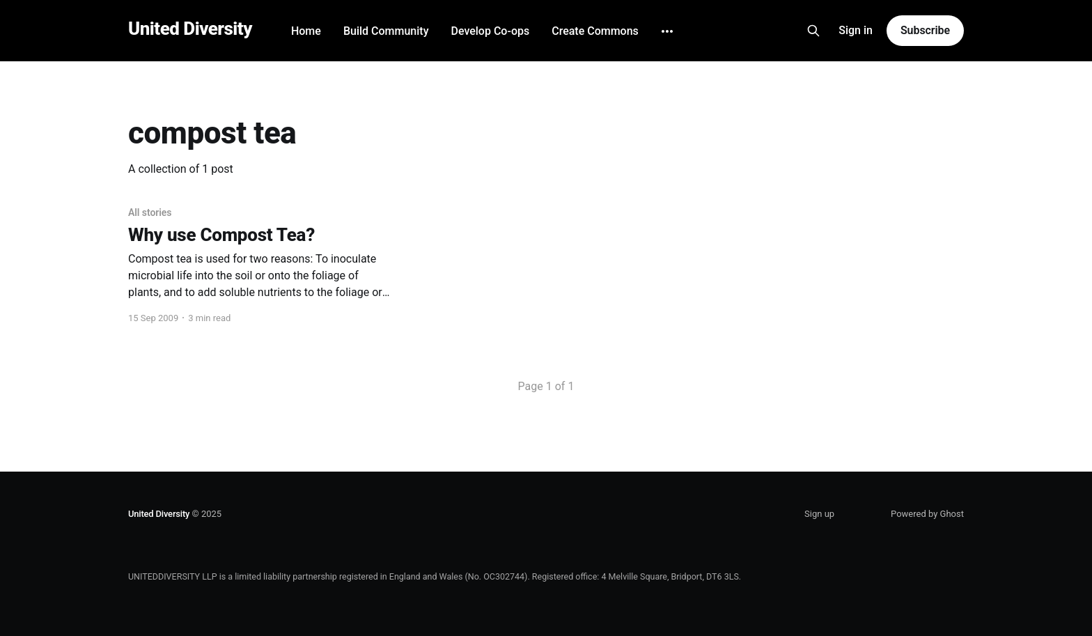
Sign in (855, 30)
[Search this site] (813, 31)
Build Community (386, 31)
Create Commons (595, 31)
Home (306, 31)
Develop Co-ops (490, 31)
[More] (667, 31)
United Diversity (190, 29)
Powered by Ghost (927, 514)
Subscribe (925, 30)
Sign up (819, 514)
